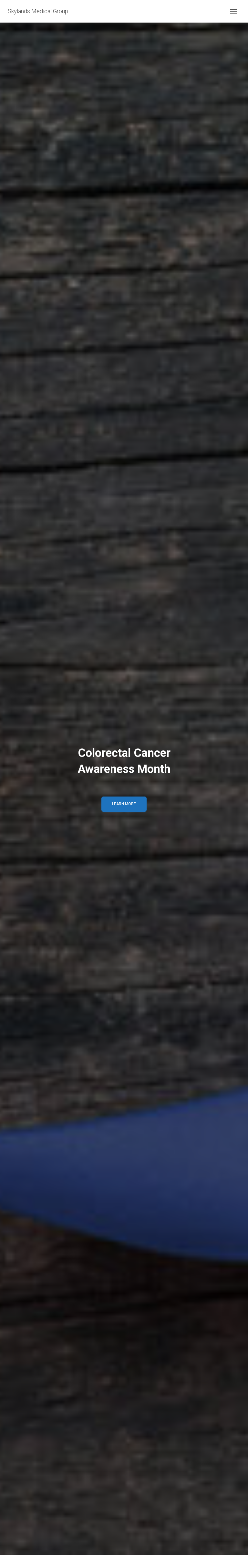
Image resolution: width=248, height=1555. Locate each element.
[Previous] (8, 777)
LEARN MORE (124, 804)
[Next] (240, 777)
